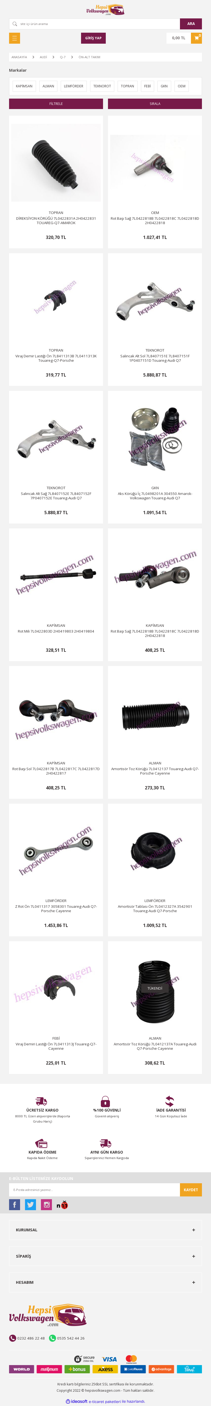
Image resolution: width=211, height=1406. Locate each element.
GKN (155, 488)
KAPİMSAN (56, 625)
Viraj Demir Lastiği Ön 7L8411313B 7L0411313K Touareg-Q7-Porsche (56, 358)
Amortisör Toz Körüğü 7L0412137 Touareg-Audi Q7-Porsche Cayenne (155, 771)
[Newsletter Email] (105, 1190)
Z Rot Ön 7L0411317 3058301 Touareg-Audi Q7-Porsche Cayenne (56, 909)
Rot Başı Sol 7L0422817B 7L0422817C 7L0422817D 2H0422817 (56, 771)
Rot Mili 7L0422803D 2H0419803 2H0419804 (56, 632)
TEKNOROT (155, 350)
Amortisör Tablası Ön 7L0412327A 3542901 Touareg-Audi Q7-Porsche (155, 909)
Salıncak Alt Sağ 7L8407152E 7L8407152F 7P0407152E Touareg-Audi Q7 (56, 496)
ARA (191, 23)
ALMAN (155, 763)
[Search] (105, 23)
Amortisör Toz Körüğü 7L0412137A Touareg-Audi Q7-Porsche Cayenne (155, 1046)
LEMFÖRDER (56, 901)
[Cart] (184, 38)
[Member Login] (93, 38)
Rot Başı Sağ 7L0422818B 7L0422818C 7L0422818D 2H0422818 (155, 221)
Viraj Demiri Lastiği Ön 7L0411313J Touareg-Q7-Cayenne (56, 1046)
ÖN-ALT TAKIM (89, 57)
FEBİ (56, 1038)
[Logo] (105, 9)
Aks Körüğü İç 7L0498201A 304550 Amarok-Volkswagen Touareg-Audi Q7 (155, 496)
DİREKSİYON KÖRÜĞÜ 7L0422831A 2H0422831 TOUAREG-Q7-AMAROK (56, 221)
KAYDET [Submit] (191, 1190)
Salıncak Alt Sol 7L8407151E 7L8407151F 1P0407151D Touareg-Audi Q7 (155, 358)
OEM (155, 213)
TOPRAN (56, 213)
